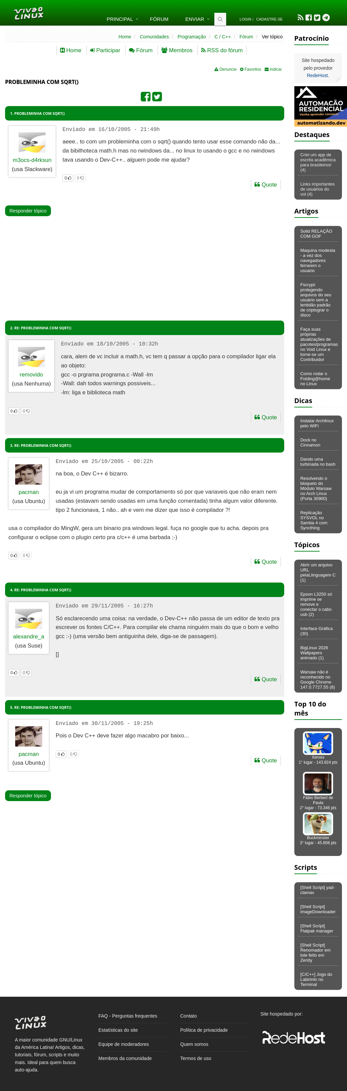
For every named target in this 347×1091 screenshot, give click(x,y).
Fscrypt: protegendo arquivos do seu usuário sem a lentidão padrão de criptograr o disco (315, 300)
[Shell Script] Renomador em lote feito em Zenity (315, 953)
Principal (120, 19)
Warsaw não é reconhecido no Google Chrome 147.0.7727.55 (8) (317, 679)
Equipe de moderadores (124, 1044)
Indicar (273, 69)
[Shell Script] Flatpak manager (316, 928)
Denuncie (225, 69)
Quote (266, 184)
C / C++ (223, 36)
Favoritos (250, 69)
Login (245, 19)
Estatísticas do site (118, 1030)
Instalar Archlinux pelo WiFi (317, 423)
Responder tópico (28, 210)
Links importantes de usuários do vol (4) (317, 189)
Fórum (159, 19)
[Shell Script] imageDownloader (318, 909)
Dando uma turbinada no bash (318, 462)
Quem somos (194, 1044)
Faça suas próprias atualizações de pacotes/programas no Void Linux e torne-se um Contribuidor (319, 344)
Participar (105, 50)
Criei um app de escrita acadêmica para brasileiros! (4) (318, 162)
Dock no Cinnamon (310, 442)
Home (124, 36)
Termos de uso (195, 1058)
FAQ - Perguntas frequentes (128, 1016)
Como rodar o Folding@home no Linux (315, 378)
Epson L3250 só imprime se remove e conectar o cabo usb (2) (316, 604)
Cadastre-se (269, 19)
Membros (177, 50)
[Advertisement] (130, 252)
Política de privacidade (204, 1030)
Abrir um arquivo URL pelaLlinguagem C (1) (318, 572)
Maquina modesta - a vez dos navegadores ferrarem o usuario (317, 260)
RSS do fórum (222, 50)
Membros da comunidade (125, 1058)
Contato (188, 1016)
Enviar (194, 19)
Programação (192, 36)
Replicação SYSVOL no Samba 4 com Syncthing (313, 520)
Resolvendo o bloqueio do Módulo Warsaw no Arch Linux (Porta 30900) (316, 488)
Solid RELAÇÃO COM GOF (316, 234)
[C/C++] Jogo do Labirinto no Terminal (316, 979)
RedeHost (317, 75)
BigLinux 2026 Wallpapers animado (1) (314, 652)
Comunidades (154, 36)
